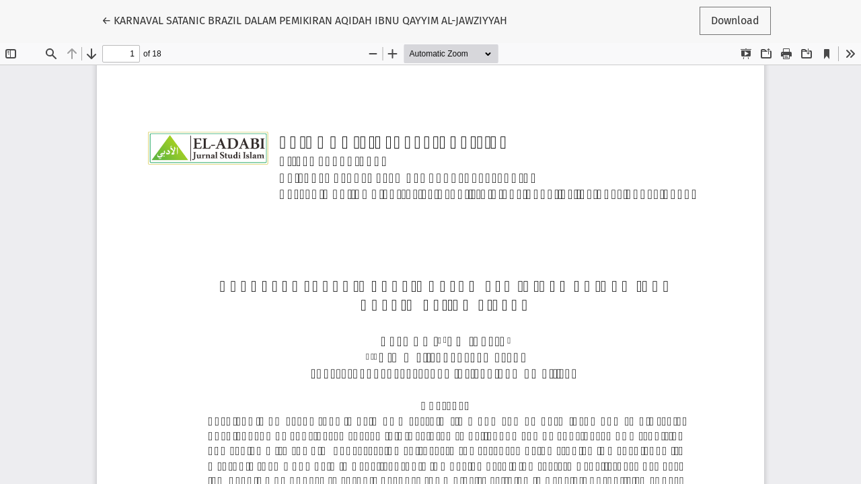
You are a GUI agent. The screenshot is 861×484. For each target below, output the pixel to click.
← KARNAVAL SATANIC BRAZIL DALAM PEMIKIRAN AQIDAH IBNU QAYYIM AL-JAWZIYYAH (304, 19)
